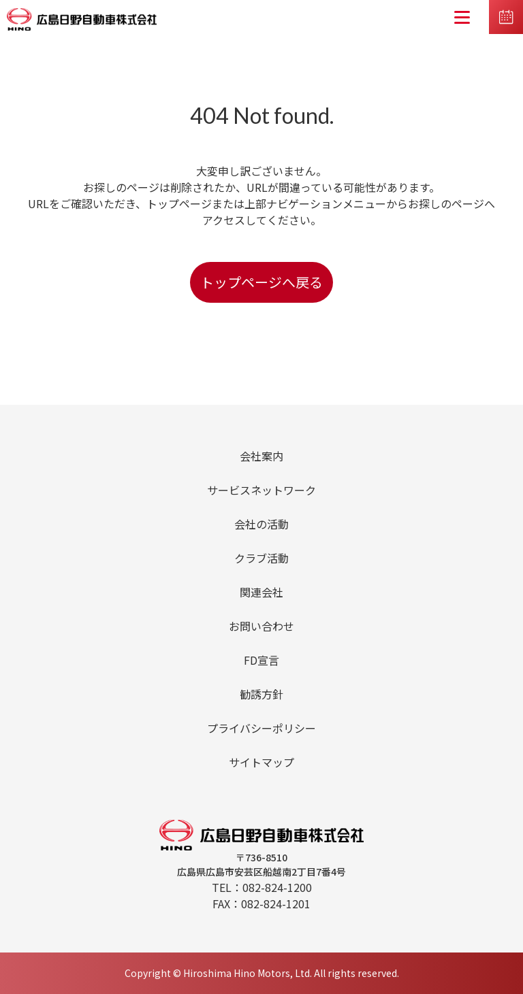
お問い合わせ (261, 626)
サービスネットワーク (261, 490)
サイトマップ (261, 762)
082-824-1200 (277, 887)
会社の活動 (261, 524)
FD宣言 (261, 660)
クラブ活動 (261, 558)
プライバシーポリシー (261, 728)
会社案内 (261, 456)
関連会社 (261, 592)
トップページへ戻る (261, 282)
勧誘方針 (261, 694)
